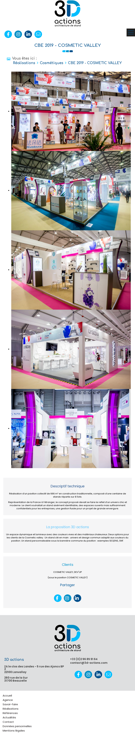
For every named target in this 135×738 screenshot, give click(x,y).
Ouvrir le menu (131, 32)
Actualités (9, 717)
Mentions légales (14, 730)
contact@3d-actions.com (88, 663)
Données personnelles (17, 726)
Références (10, 713)
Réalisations (24, 63)
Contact (8, 722)
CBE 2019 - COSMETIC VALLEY (95, 63)
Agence (8, 700)
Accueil (7, 695)
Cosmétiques (51, 63)
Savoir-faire (10, 704)
